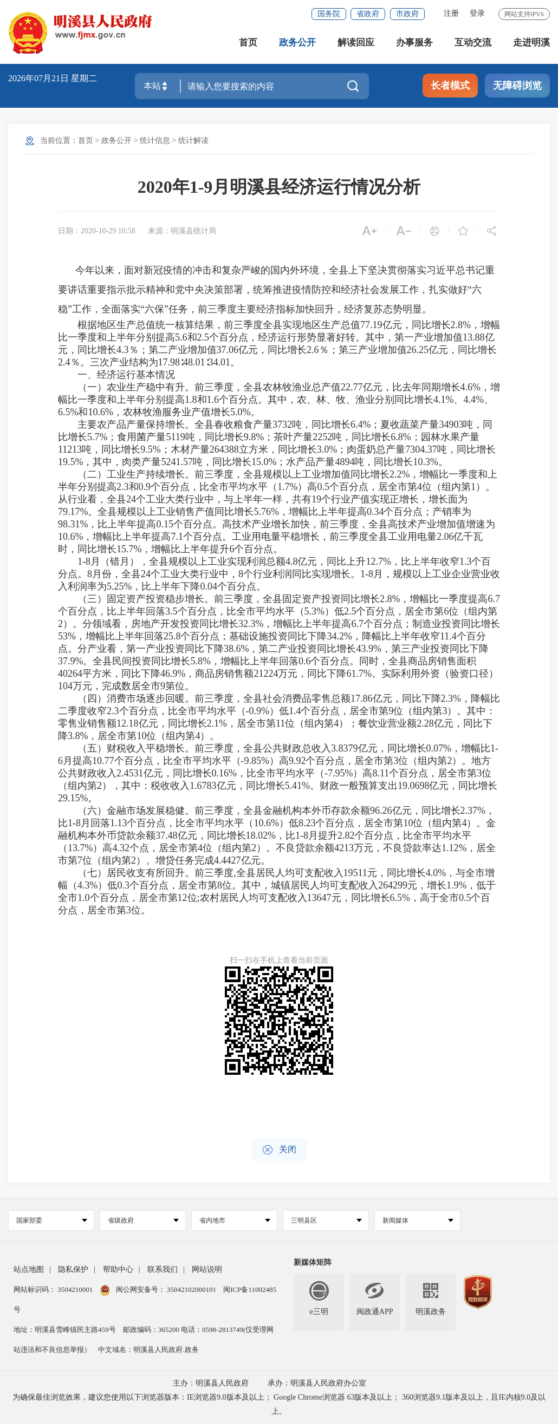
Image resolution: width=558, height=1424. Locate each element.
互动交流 (473, 43)
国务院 (328, 14)
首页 (248, 43)
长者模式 (450, 85)
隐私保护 (73, 1269)
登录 (477, 13)
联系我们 (162, 1269)
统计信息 (155, 140)
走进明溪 (531, 43)
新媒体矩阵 (313, 1262)
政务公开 (297, 43)
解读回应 (356, 43)
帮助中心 (118, 1269)
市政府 (407, 14)
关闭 (279, 1149)
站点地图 (29, 1269)
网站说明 (207, 1269)
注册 (451, 13)
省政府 (367, 14)
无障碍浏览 (517, 85)
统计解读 (193, 140)
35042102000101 (191, 1289)
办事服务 (414, 43)
